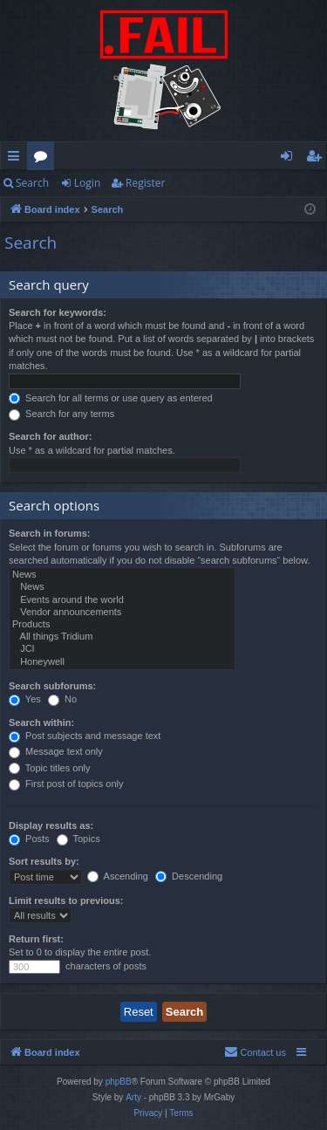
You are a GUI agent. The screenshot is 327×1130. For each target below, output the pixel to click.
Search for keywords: (57, 312)
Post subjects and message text (84, 735)
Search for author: (50, 436)
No (62, 699)
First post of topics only (66, 783)
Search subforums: (52, 686)
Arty (133, 1097)
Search (32, 182)
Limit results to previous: (66, 900)
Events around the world (122, 600)
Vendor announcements (122, 612)
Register (145, 182)
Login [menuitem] (290, 158)
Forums (44, 158)
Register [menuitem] (317, 158)
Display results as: (51, 825)
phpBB (119, 1081)
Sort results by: (44, 861)
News (122, 575)
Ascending (117, 876)
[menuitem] (255, 1052)
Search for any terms (61, 413)
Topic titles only (49, 768)
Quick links (17, 158)
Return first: (36, 939)
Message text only (56, 751)
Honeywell (122, 662)
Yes (25, 699)
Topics (78, 838)
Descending (188, 876)
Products (122, 625)
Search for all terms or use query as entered (111, 398)
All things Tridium (122, 637)
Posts (29, 838)
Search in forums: (50, 533)
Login (87, 182)
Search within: (41, 722)
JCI (122, 649)
